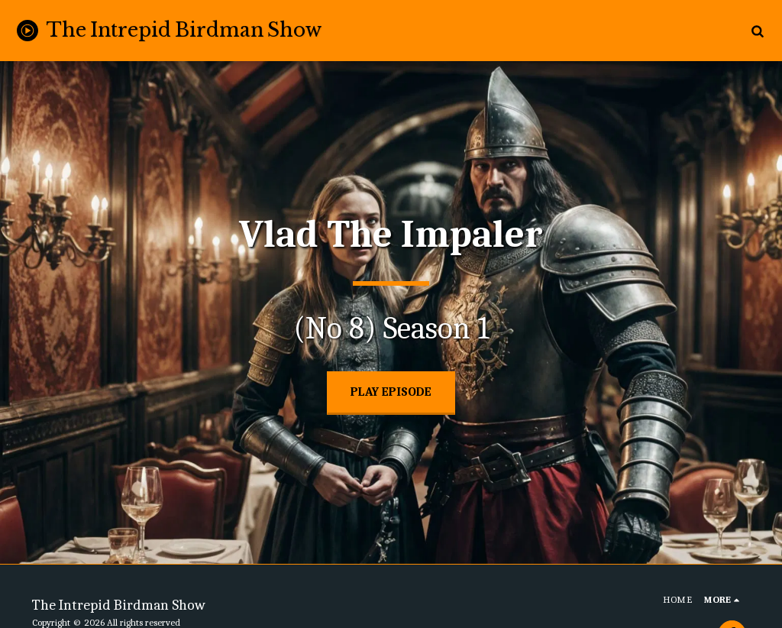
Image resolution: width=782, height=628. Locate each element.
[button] (757, 30)
